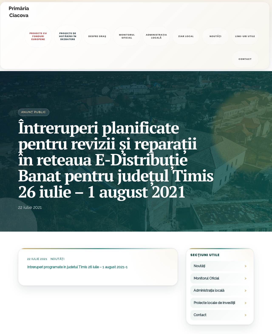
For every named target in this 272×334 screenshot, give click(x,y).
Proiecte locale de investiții (214, 257)
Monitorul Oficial (206, 233)
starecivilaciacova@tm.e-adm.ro (141, 324)
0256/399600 (198, 312)
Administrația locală (209, 245)
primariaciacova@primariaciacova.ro (144, 312)
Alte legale (67, 323)
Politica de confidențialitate (36, 323)
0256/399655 (198, 324)
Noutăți (57, 213)
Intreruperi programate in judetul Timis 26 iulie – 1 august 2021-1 (77, 221)
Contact (200, 269)
